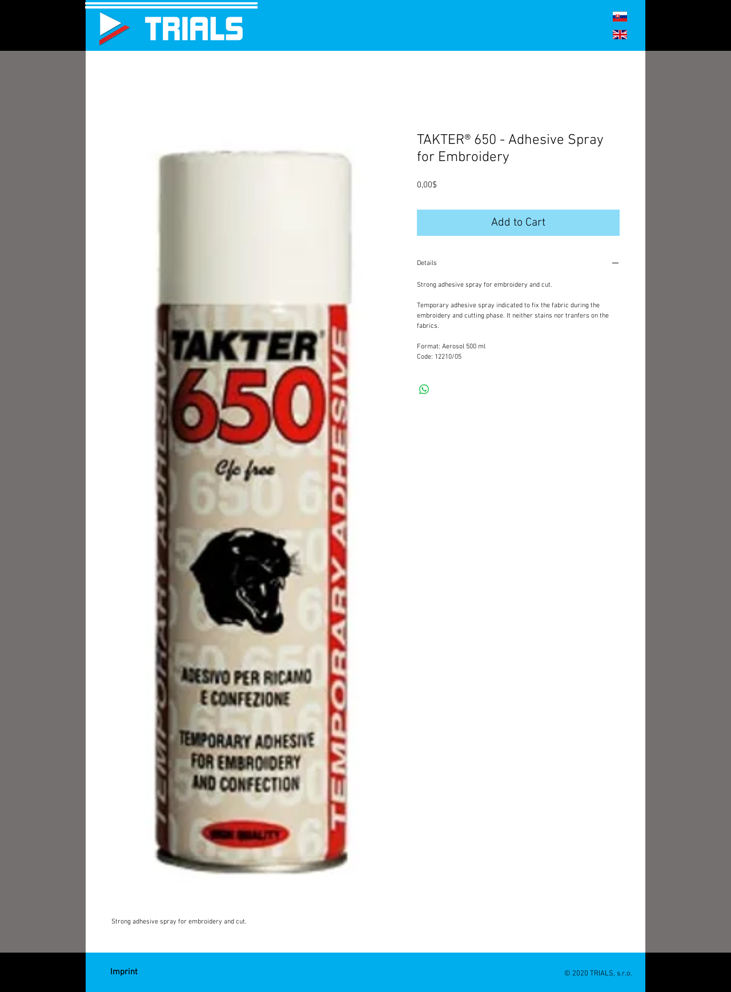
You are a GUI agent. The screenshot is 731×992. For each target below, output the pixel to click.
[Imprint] (124, 972)
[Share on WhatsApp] (424, 389)
